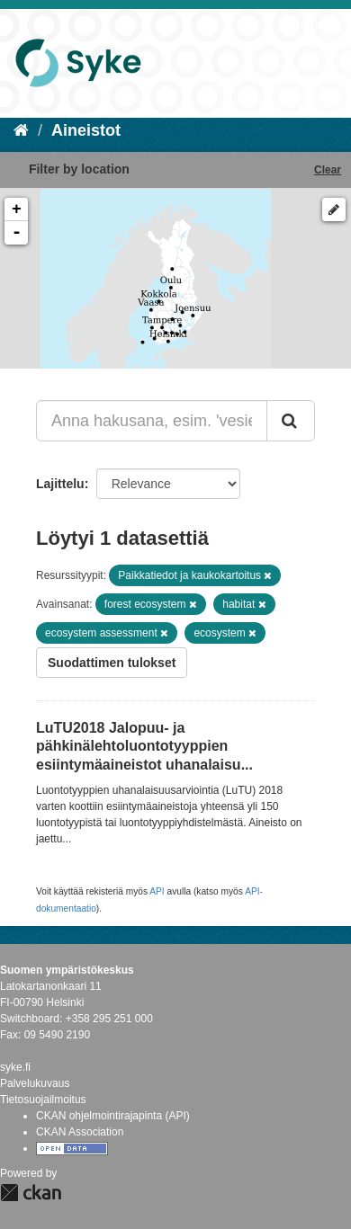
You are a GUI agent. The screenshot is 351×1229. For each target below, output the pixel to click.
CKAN (30, 1192)
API (156, 891)
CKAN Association (79, 1132)
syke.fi (15, 1067)
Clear (327, 170)
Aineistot (86, 130)
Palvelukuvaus (34, 1083)
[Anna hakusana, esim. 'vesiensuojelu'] (151, 420)
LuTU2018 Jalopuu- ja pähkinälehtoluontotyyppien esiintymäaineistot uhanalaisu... (144, 746)
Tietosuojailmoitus (43, 1099)
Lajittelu (60, 483)
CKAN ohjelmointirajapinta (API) (113, 1115)
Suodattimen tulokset (112, 662)
